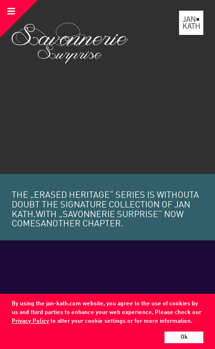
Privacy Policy (30, 321)
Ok (184, 337)
